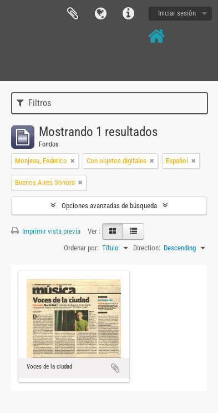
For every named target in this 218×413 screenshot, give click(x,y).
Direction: (146, 248)
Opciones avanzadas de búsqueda (109, 206)
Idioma (100, 14)
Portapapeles (73, 14)
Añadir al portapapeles (115, 368)
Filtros (34, 103)
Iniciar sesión (177, 13)
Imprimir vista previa (45, 231)
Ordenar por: (81, 248)
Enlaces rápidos (128, 14)
